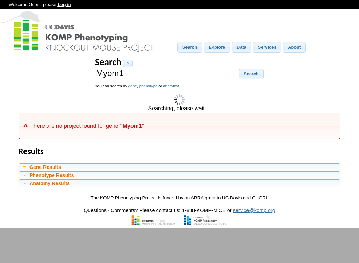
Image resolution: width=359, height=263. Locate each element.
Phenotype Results (51, 175)
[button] (189, 47)
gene (132, 86)
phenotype (148, 86)
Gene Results (45, 167)
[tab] (179, 167)
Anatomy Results (49, 183)
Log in (64, 4)
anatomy (170, 86)
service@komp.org (254, 210)
